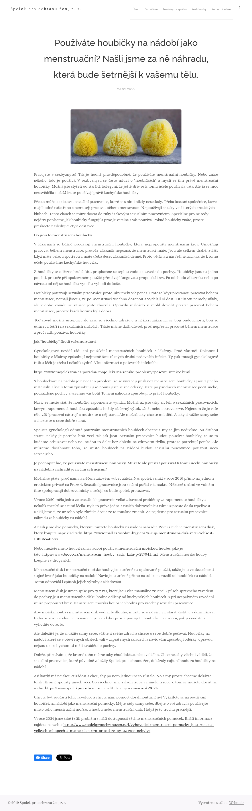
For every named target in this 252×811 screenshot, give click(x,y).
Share (43, 757)
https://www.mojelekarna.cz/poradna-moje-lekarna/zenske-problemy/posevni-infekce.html (112, 372)
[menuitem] (144, 9)
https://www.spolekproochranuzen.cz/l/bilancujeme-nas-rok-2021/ (102, 688)
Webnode (236, 803)
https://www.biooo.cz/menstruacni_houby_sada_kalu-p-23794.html (100, 554)
